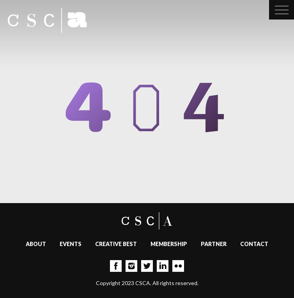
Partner (214, 244)
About (36, 244)
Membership (169, 244)
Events (70, 244)
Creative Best (116, 244)
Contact (254, 244)
